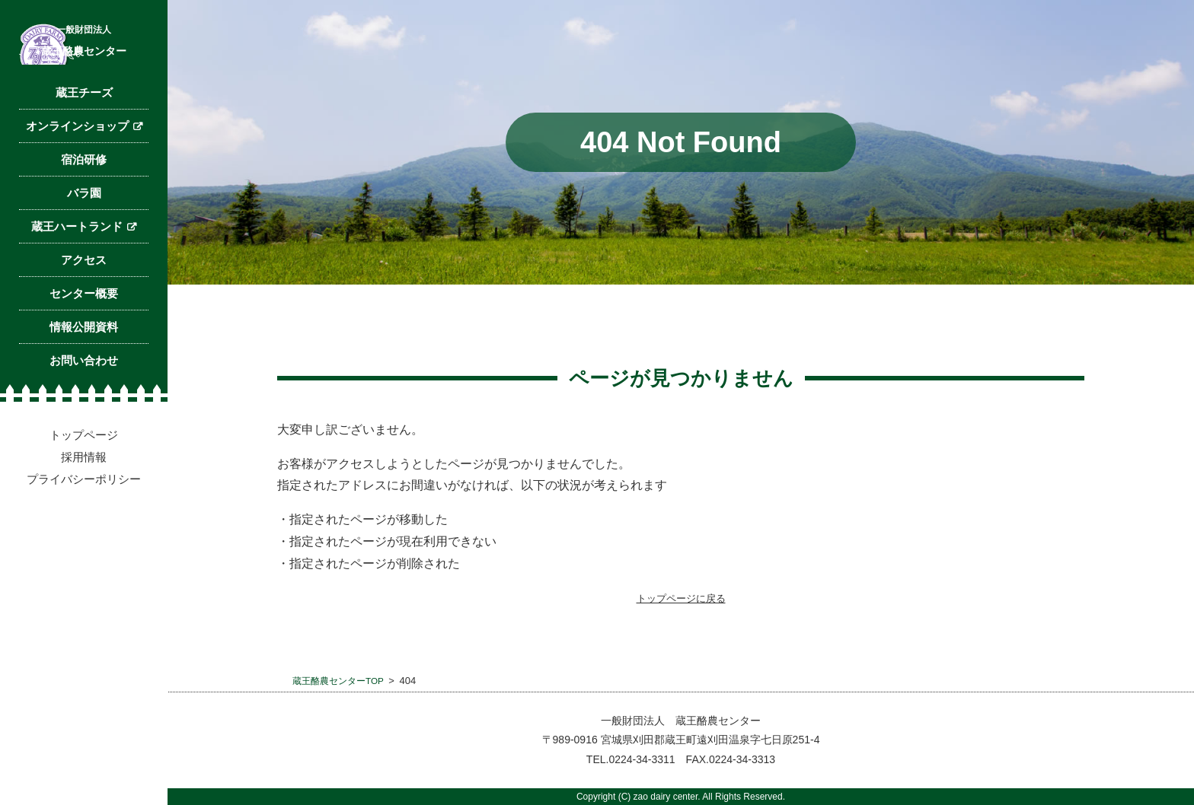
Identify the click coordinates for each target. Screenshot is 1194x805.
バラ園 (84, 288)
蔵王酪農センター (83, 103)
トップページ (83, 529)
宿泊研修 (84, 254)
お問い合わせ (83, 455)
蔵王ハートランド (77, 321)
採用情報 (84, 552)
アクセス (84, 354)
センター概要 (83, 388)
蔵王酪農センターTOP (342, 680)
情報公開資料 (83, 421)
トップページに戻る (681, 597)
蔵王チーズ (84, 187)
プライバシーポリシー (84, 574)
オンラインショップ (77, 221)
